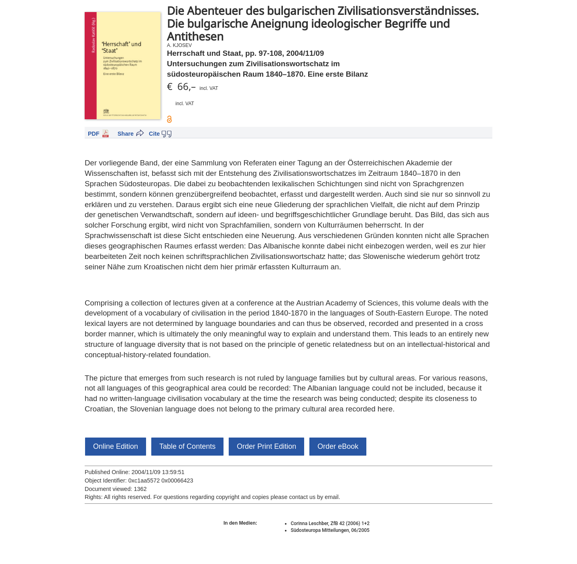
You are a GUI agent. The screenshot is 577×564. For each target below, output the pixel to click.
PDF (94, 133)
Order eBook (337, 446)
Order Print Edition (266, 446)
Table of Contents (187, 446)
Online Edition (115, 446)
